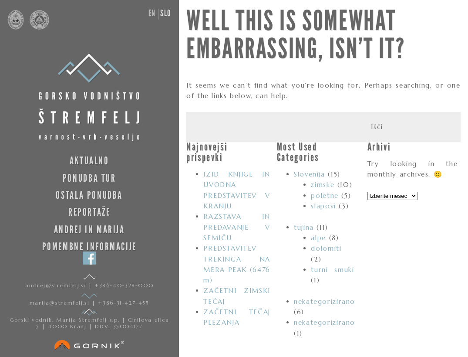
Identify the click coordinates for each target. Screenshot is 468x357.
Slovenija (309, 174)
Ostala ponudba (89, 195)
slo (165, 13)
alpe (318, 238)
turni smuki (332, 269)
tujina (304, 227)
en (152, 13)
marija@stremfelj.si (61, 302)
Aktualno (89, 160)
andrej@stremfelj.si (56, 285)
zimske (322, 184)
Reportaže (89, 212)
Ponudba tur (89, 178)
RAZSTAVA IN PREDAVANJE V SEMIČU (236, 227)
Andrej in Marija (89, 229)
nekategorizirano (324, 301)
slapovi (323, 206)
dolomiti (326, 248)
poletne (324, 195)
